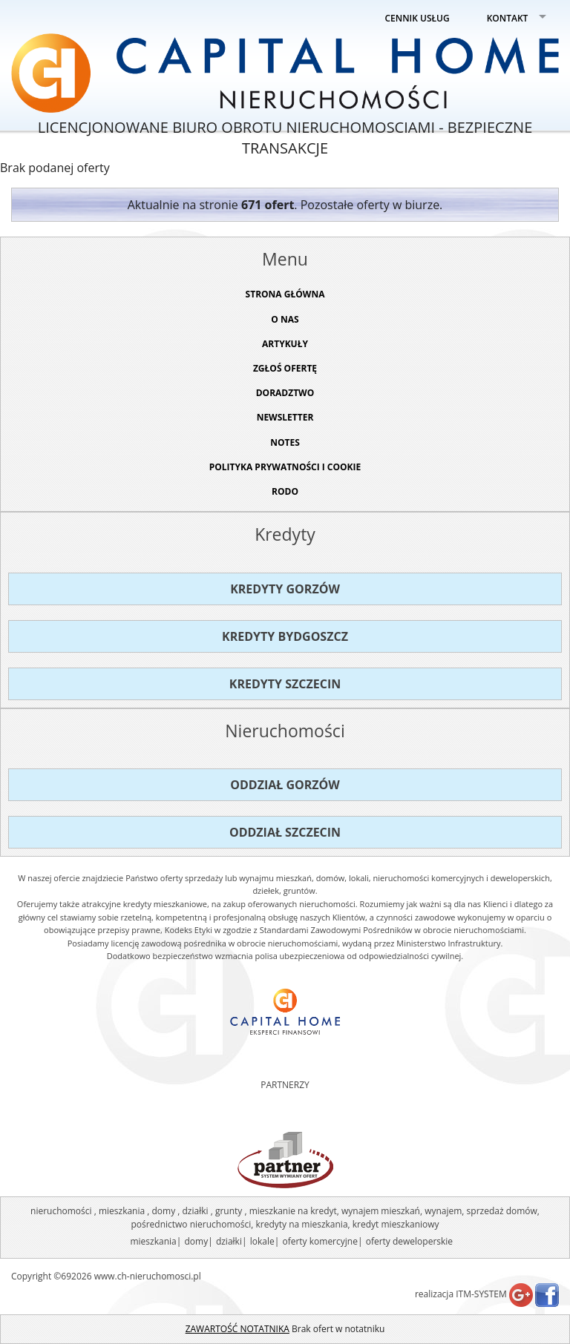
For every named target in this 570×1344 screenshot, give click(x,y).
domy (196, 1241)
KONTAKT (507, 18)
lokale (262, 1241)
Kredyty (285, 534)
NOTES (285, 442)
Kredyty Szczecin (285, 684)
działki (229, 1241)
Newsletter (285, 417)
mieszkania (153, 1241)
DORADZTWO (285, 392)
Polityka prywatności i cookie (285, 467)
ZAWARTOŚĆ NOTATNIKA (237, 1328)
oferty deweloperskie (409, 1241)
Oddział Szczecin (285, 832)
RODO (285, 491)
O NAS (284, 319)
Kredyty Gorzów (285, 589)
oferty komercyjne (319, 1241)
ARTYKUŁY (285, 343)
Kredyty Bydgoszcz (285, 636)
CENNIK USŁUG (417, 18)
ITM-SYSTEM (481, 1294)
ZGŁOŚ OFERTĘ (285, 368)
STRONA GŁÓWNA (285, 294)
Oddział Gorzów (285, 785)
